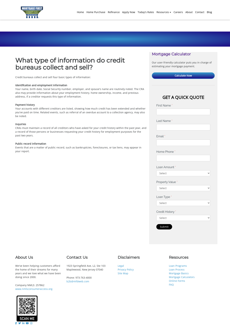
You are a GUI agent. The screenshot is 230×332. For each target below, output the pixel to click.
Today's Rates (146, 12)
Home (80, 12)
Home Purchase (95, 12)
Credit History (166, 212)
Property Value (167, 182)
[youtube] (27, 323)
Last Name (164, 121)
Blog (209, 12)
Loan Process (177, 269)
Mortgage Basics (179, 273)
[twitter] (20, 323)
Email (160, 136)
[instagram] (31, 323)
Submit (164, 226)
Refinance (114, 12)
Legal (121, 265)
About (189, 12)
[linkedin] (23, 323)
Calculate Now (183, 75)
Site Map (123, 273)
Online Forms (177, 281)
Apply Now (128, 12)
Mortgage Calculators (182, 277)
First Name (164, 105)
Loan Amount (166, 167)
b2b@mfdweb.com (77, 281)
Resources (163, 12)
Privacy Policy (126, 269)
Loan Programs (178, 265)
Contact (199, 12)
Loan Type (164, 197)
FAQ (171, 284)
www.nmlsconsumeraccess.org (33, 289)
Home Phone (165, 151)
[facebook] (16, 323)
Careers (178, 12)
